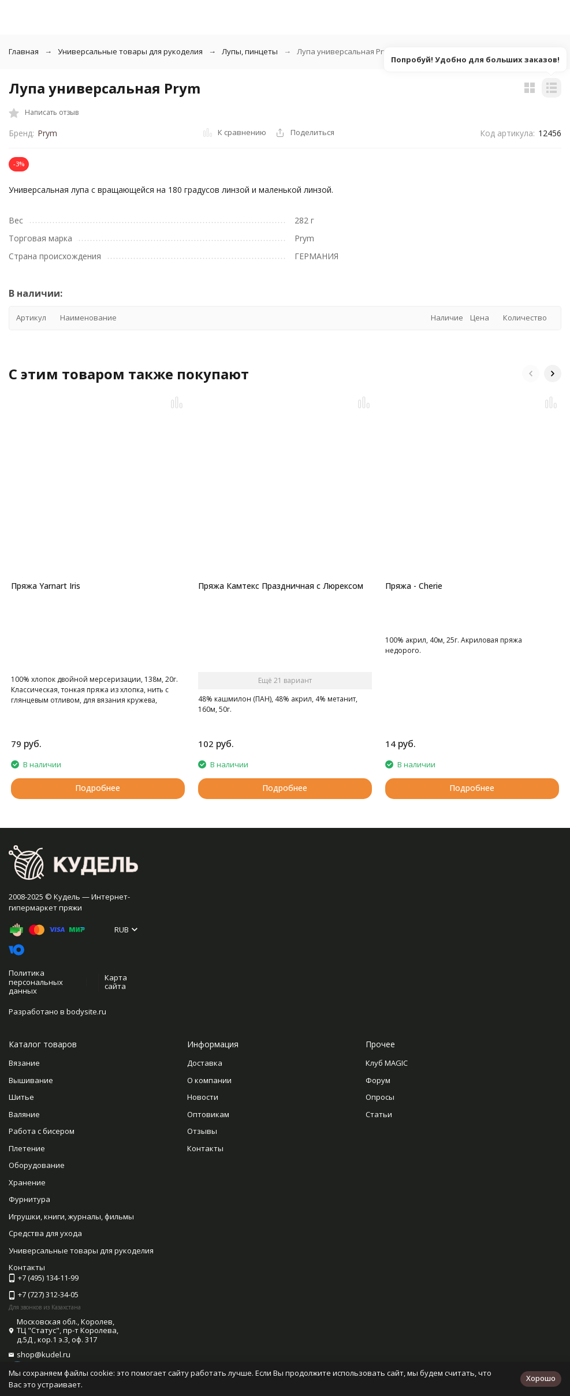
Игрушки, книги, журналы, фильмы (71, 1216)
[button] (530, 373)
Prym (47, 133)
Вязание (24, 1063)
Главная (24, 51)
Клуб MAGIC (387, 1063)
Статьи (379, 1114)
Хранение (27, 1182)
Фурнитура (29, 1199)
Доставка (204, 1063)
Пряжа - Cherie (413, 585)
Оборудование (37, 1165)
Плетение (27, 1148)
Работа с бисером (41, 1131)
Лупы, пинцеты (250, 51)
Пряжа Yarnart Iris (45, 585)
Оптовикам (208, 1114)
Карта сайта (116, 982)
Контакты (205, 1148)
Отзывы (202, 1131)
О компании (209, 1080)
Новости (202, 1097)
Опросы (380, 1097)
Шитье (21, 1097)
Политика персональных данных (36, 982)
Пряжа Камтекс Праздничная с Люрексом (280, 585)
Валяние (24, 1114)
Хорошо (541, 1378)
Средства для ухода (45, 1233)
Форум (378, 1080)
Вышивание (31, 1080)
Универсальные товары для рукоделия (130, 51)
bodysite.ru (86, 1011)
